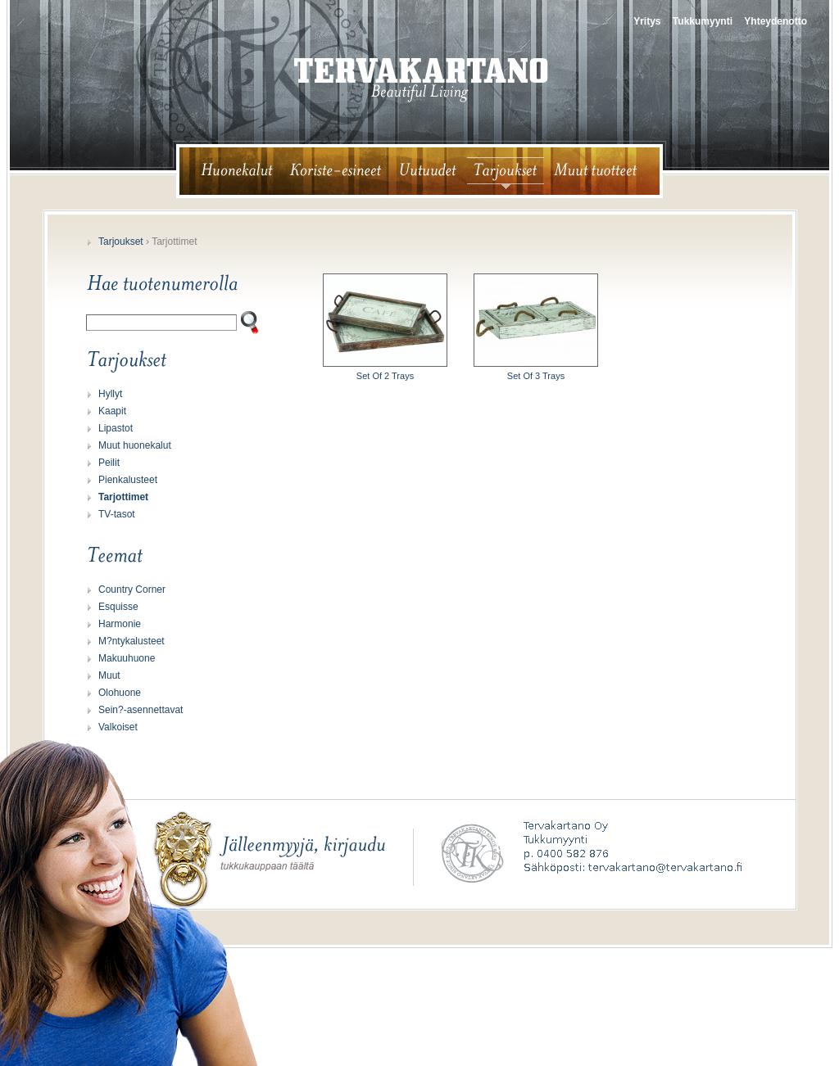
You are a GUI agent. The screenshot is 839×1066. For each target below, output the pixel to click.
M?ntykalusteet (131, 641)
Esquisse (118, 606)
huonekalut (229, 171)
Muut (109, 675)
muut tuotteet (603, 171)
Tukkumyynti (702, 21)
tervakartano (421, 80)
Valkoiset (118, 727)
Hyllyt (110, 394)
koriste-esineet (335, 171)
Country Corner (132, 589)
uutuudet (428, 171)
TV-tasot (116, 514)
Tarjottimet (123, 497)
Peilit (109, 462)
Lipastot (115, 428)
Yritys (646, 21)
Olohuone (119, 692)
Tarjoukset (120, 241)
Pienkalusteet (127, 480)
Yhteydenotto (775, 21)
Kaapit (112, 411)
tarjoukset (505, 171)
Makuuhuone (126, 658)
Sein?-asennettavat (140, 710)
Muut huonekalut (134, 445)
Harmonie (119, 624)
